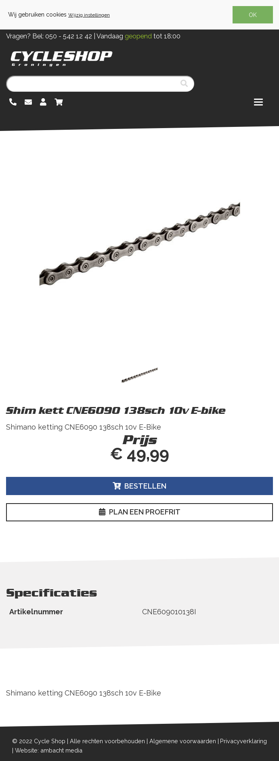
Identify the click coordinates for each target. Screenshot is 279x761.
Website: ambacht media (48, 750)
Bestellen (139, 486)
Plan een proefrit (139, 512)
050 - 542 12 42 (68, 36)
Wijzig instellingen (89, 15)
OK (253, 15)
